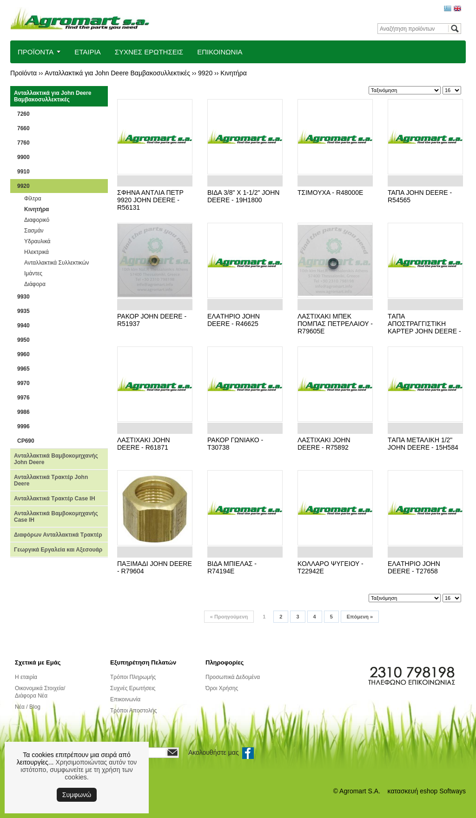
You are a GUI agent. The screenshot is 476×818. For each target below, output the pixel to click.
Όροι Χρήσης (221, 688)
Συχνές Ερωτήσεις (132, 688)
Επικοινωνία (125, 699)
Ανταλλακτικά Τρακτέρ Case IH (54, 498)
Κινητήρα (233, 73)
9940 (23, 325)
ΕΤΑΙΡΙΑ (87, 52)
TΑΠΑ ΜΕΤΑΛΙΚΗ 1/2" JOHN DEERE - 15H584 (423, 443)
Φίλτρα (32, 198)
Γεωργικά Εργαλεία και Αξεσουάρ (58, 549)
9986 (23, 412)
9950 (23, 340)
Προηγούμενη (229, 616)
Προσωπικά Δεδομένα (232, 677)
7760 (23, 143)
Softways (452, 791)
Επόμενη (360, 616)
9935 (23, 311)
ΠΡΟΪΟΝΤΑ (35, 52)
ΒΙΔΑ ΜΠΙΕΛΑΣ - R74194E (232, 567)
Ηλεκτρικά (36, 252)
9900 (23, 157)
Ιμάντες (33, 273)
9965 (23, 369)
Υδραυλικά (37, 241)
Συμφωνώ (76, 794)
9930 (23, 296)
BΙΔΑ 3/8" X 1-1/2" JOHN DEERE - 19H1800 (243, 196)
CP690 (25, 441)
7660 (23, 128)
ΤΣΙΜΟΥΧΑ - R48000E (330, 192)
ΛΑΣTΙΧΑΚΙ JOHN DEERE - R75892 (324, 443)
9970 (23, 383)
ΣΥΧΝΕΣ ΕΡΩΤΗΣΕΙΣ (149, 52)
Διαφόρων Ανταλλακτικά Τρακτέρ (58, 535)
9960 (23, 354)
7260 (23, 114)
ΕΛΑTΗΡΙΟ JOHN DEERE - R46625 (233, 320)
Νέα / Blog (27, 707)
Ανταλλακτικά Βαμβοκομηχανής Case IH (56, 516)
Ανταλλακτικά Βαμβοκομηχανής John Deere (56, 459)
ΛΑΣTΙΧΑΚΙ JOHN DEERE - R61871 (143, 443)
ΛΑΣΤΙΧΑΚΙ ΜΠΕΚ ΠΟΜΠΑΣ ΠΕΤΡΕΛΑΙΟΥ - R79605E (335, 324)
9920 (205, 73)
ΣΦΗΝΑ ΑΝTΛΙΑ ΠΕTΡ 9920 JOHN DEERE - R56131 (150, 200)
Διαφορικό (36, 220)
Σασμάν (34, 230)
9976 (23, 397)
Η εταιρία (26, 677)
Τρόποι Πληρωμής (133, 677)
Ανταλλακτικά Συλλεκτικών (56, 262)
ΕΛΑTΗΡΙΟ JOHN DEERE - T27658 (414, 567)
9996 (23, 426)
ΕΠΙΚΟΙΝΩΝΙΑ (219, 52)
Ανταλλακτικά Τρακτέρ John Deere (51, 480)
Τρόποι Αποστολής (133, 710)
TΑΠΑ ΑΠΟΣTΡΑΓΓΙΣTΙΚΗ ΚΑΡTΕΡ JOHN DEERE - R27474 (424, 327)
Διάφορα (35, 284)
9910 (23, 171)
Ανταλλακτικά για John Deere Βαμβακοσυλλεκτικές (117, 73)
